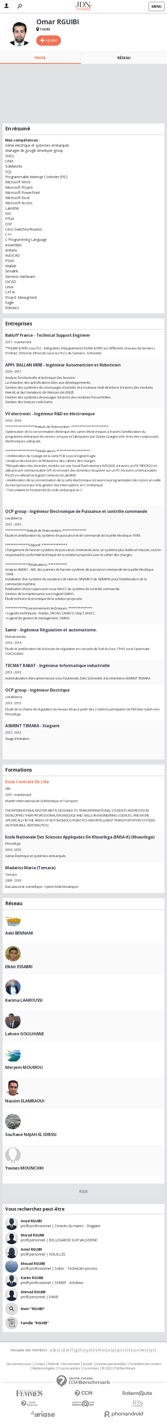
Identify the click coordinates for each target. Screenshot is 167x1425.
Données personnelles (110, 1364)
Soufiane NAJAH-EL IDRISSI (31, 1134)
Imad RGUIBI (31, 1220)
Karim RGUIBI (32, 1277)
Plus (83, 1191)
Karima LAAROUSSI (23, 1000)
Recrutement (71, 1364)
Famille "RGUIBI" (35, 1322)
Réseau (123, 57)
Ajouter (51, 40)
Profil (40, 57)
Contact (39, 1364)
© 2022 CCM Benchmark (118, 1368)
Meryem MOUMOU (24, 1067)
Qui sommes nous (18, 1364)
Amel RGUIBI (31, 1249)
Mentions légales (43, 1368)
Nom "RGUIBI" (33, 1308)
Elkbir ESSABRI (18, 966)
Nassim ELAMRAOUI (24, 1101)
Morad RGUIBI (32, 1235)
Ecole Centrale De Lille (27, 782)
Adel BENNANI (19, 933)
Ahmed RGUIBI (33, 1291)
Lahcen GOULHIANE (24, 1034)
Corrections (91, 1368)
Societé (88, 1364)
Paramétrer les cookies (145, 1364)
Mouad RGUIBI (33, 1263)
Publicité (53, 1364)
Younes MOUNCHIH (24, 1168)
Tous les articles (69, 1368)
